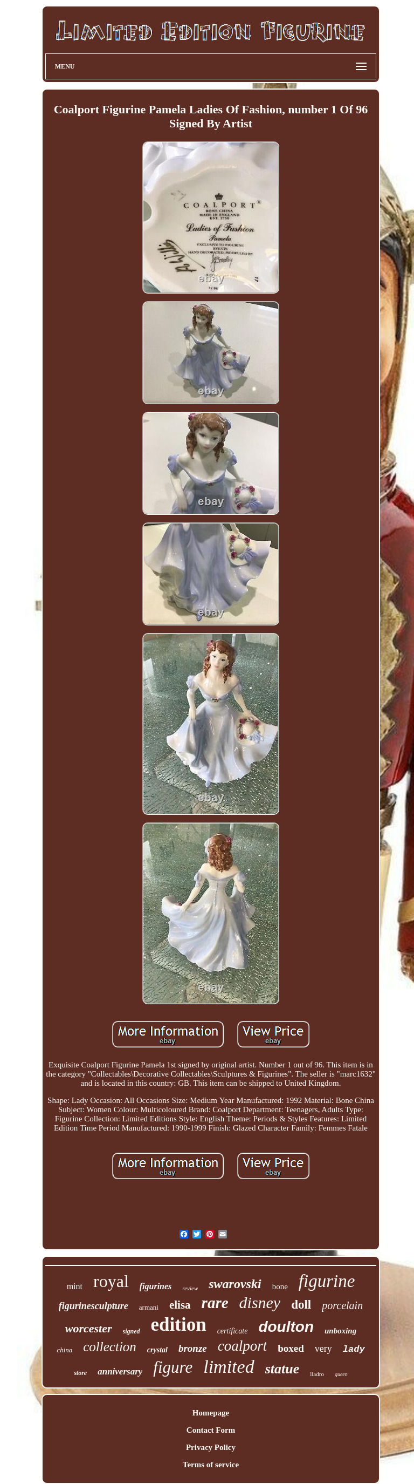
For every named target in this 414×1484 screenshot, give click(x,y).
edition (178, 1324)
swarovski (235, 1284)
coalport (242, 1346)
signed (131, 1331)
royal (111, 1281)
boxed (291, 1348)
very (323, 1348)
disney (260, 1302)
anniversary (120, 1371)
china (64, 1350)
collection (109, 1346)
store (80, 1373)
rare (215, 1302)
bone (280, 1286)
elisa (180, 1304)
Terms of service (211, 1464)
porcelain (342, 1305)
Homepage (210, 1412)
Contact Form (211, 1430)
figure (172, 1367)
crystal (157, 1350)
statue (282, 1369)
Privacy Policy (211, 1447)
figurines (156, 1286)
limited (228, 1367)
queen (341, 1374)
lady (354, 1349)
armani (148, 1307)
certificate (232, 1331)
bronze (192, 1348)
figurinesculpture (93, 1306)
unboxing (340, 1330)
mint (74, 1286)
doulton (286, 1326)
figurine (327, 1281)
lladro (317, 1374)
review (190, 1288)
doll (301, 1304)
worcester (88, 1328)
